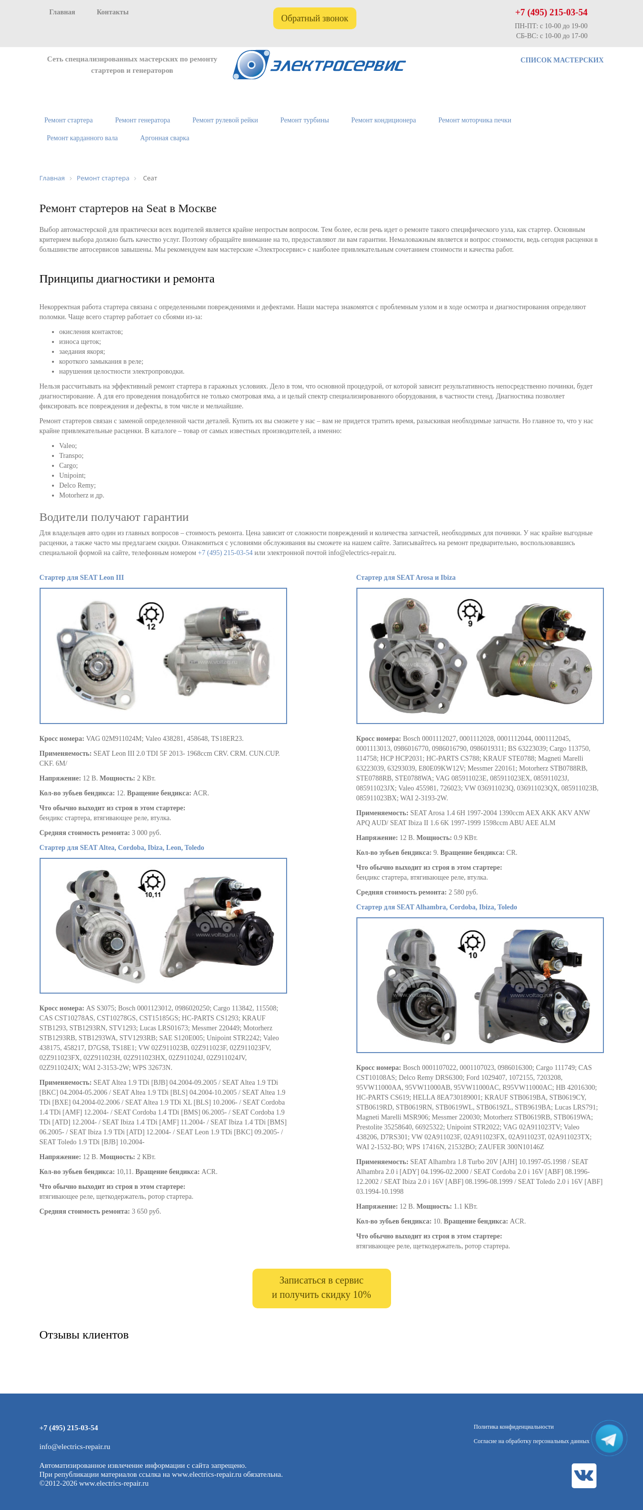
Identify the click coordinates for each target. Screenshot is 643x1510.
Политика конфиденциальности (514, 1426)
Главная (62, 12)
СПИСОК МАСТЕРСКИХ (562, 60)
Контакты (112, 12)
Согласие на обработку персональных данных (532, 1441)
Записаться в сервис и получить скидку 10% (321, 1287)
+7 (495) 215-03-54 (551, 12)
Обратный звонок (314, 18)
